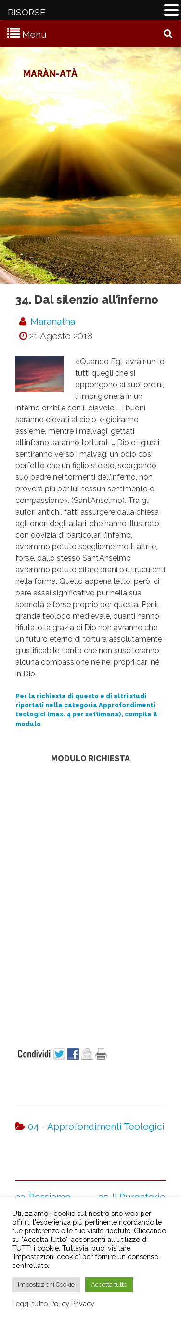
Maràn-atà (50, 73)
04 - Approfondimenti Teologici (96, 1126)
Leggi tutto (30, 1303)
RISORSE (27, 12)
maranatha (52, 321)
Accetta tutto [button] (109, 1284)
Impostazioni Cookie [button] (46, 1284)
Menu (34, 34)
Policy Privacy (72, 1303)
